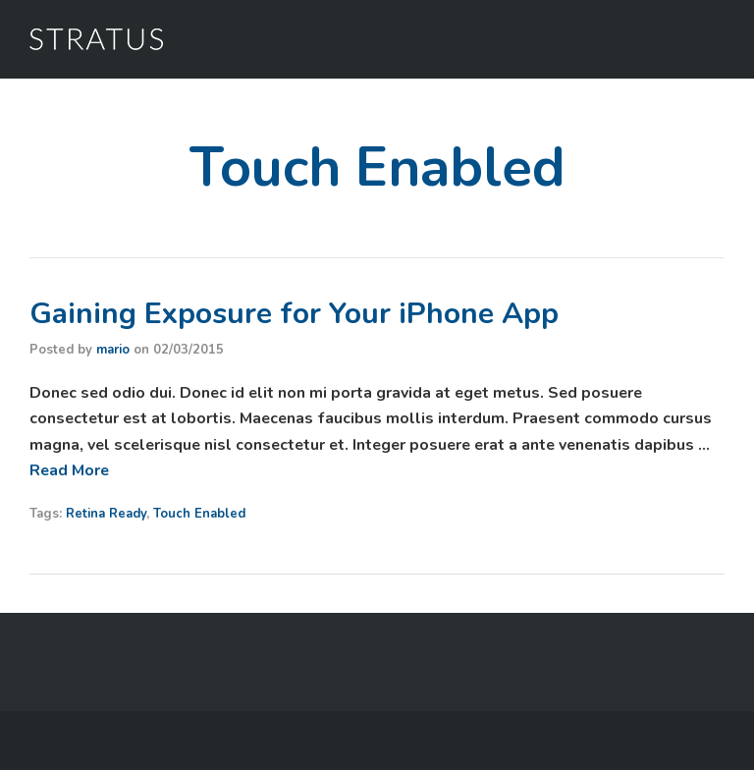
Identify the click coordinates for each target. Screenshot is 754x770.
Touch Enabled (199, 513)
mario (113, 349)
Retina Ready (106, 513)
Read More (69, 470)
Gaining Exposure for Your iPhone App (294, 314)
